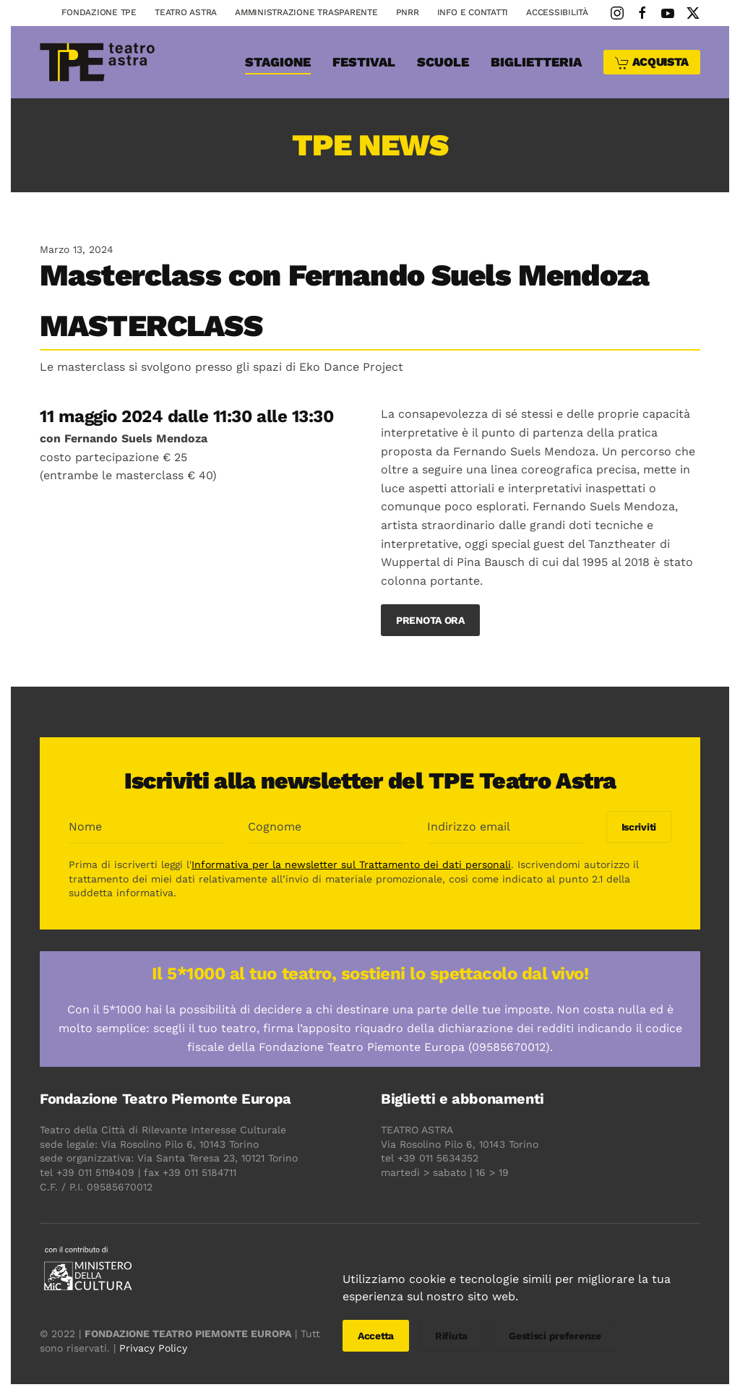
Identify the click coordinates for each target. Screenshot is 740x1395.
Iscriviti (636, 827)
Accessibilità (557, 12)
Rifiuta (451, 1336)
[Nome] (145, 827)
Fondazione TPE (99, 12)
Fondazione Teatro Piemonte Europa (163, 1098)
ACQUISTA (652, 62)
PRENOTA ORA (430, 620)
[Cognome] (324, 827)
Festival (363, 61)
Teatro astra (186, 12)
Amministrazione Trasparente (306, 12)
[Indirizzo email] (503, 827)
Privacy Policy (151, 1348)
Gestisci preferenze (555, 1336)
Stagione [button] (278, 61)
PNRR (407, 12)
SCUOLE (443, 61)
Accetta (376, 1336)
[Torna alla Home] (97, 62)
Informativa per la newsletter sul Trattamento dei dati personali (349, 864)
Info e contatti (472, 12)
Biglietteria (536, 61)
